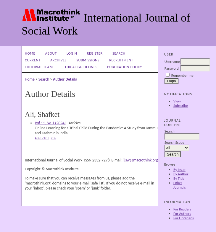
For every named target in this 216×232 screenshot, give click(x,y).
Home (30, 53)
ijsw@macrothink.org (140, 160)
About (51, 53)
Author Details (65, 79)
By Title (178, 178)
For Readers (182, 209)
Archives (58, 60)
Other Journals (179, 185)
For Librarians (183, 218)
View (177, 101)
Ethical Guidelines (80, 67)
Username (172, 61)
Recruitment (121, 60)
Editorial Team (39, 67)
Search (118, 53)
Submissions (87, 60)
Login (72, 53)
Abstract (42, 138)
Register (95, 53)
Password (172, 68)
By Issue (179, 169)
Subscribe (180, 105)
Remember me (182, 75)
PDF (53, 138)
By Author (180, 174)
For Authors (182, 213)
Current (33, 60)
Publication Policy (124, 67)
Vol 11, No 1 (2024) (50, 122)
